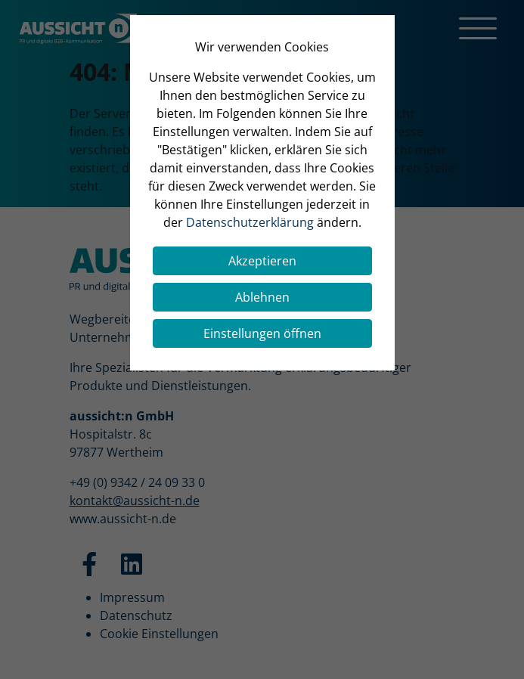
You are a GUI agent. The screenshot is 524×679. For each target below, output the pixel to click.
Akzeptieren (262, 261)
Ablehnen (262, 297)
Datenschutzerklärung (250, 222)
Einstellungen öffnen (262, 333)
